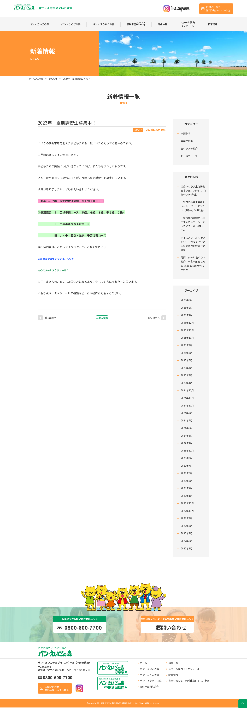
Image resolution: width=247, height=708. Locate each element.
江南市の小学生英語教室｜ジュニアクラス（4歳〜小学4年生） (193, 190)
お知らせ (185, 133)
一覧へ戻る (104, 316)
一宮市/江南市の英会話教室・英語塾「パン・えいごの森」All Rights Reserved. (129, 703)
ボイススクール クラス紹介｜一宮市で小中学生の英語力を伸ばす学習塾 (193, 244)
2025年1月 (186, 382)
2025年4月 (186, 368)
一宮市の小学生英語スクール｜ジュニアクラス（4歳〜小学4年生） (193, 206)
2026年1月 (186, 315)
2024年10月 (187, 405)
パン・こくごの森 (70, 24)
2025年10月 (187, 337)
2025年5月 (186, 360)
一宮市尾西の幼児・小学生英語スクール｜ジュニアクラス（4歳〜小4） (193, 224)
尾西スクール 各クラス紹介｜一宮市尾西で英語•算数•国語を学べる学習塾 (193, 263)
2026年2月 (186, 307)
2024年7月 (186, 420)
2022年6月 (186, 525)
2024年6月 (186, 428)
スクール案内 (187, 24)
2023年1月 (186, 495)
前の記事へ (50, 316)
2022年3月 (186, 533)
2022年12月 (187, 503)
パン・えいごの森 (39, 24)
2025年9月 (186, 345)
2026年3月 (186, 300)
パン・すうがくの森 (103, 24)
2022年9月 (186, 518)
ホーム (143, 663)
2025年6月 (186, 352)
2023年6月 (186, 473)
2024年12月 (187, 390)
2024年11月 (187, 398)
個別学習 (136, 24)
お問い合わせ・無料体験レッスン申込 (188, 681)
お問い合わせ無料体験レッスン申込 (218, 8)
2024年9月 (186, 413)
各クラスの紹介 (189, 148)
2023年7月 (186, 465)
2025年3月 (186, 375)
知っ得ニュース (189, 156)
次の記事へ (154, 316)
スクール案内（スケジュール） (185, 669)
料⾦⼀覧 (162, 24)
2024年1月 (186, 443)
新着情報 (212, 24)
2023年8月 (186, 458)
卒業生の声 (187, 141)
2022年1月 (186, 548)
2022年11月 (187, 510)
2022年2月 (186, 541)
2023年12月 (187, 450)
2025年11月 (187, 330)
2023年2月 (186, 488)
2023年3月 (186, 480)
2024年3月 (186, 435)
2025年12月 (187, 322)
